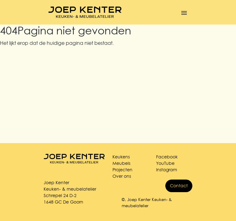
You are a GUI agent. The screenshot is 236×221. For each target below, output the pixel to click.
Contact (179, 186)
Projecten (122, 170)
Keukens (121, 157)
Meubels (121, 163)
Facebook (167, 157)
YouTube (165, 163)
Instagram (166, 170)
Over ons (121, 176)
